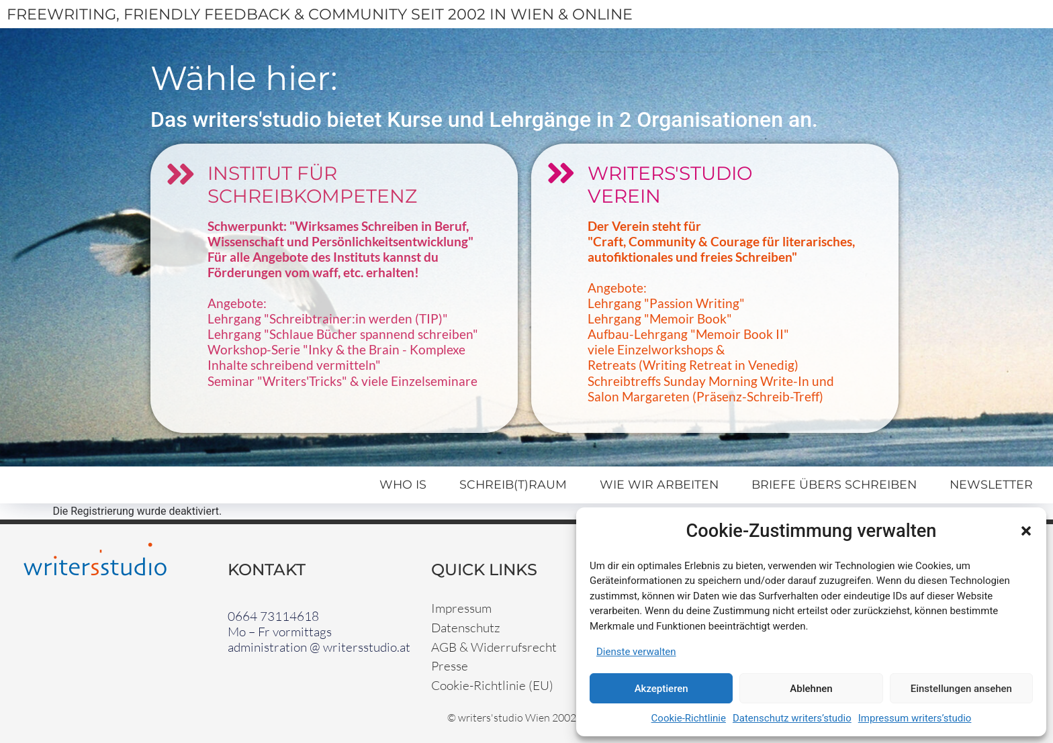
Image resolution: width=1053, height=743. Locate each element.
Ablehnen (811, 689)
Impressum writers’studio (915, 718)
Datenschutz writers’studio (792, 718)
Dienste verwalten (636, 652)
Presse (449, 666)
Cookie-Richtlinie (688, 718)
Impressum (461, 608)
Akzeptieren (661, 689)
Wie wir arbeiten (659, 484)
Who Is (402, 484)
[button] (1026, 531)
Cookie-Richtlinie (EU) (492, 685)
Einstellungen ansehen (961, 689)
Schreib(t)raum (513, 484)
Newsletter (991, 484)
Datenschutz (465, 628)
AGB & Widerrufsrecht (494, 647)
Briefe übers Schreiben (834, 484)
